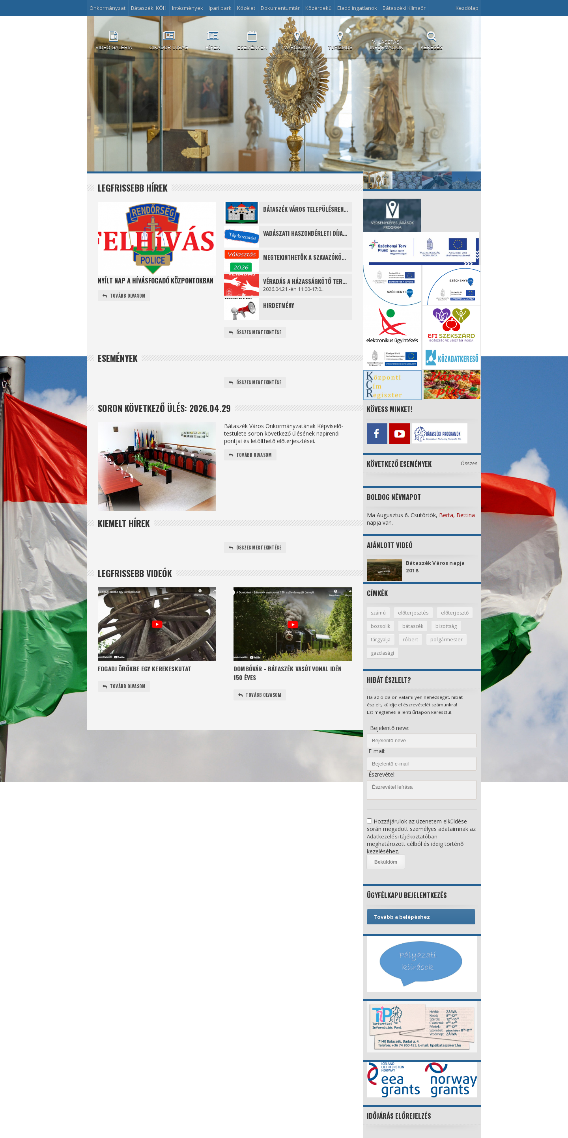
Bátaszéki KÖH (148, 7)
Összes (469, 461)
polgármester (387, 652)
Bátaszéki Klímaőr (404, 7)
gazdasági (427, 652)
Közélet (246, 7)
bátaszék (455, 625)
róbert (445, 639)
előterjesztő (385, 625)
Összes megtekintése (256, 332)
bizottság (382, 639)
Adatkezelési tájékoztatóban (403, 836)
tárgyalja (415, 639)
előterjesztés (415, 611)
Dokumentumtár (280, 7)
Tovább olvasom (125, 295)
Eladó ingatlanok (357, 7)
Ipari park (220, 7)
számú (379, 611)
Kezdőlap (467, 7)
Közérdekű (318, 7)
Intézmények (187, 7)
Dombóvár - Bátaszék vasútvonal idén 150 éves (291, 675)
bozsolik (422, 625)
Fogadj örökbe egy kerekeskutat (148, 670)
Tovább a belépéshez (402, 916)
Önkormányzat (107, 7)
